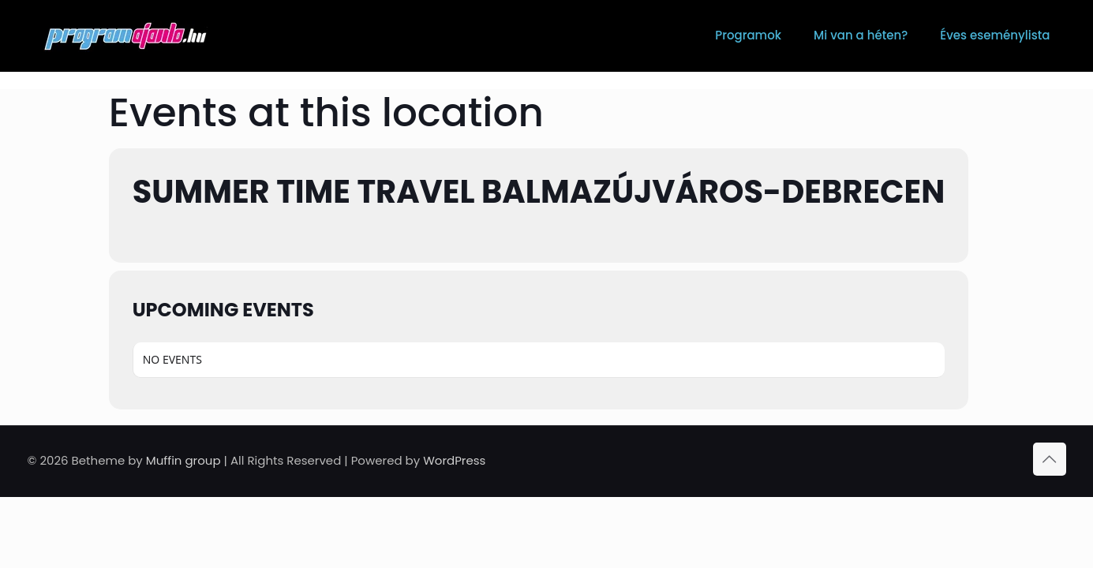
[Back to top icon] (1049, 459)
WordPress (454, 460)
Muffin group (183, 460)
